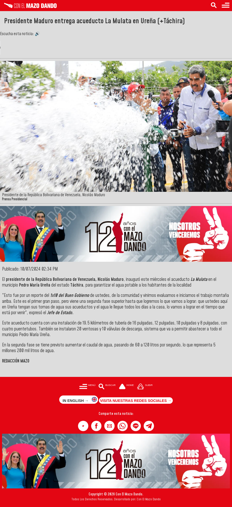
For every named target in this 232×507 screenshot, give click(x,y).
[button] (83, 426)
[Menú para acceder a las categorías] (225, 5)
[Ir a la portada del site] (126, 386)
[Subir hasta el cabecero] (145, 386)
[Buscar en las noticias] (213, 5)
